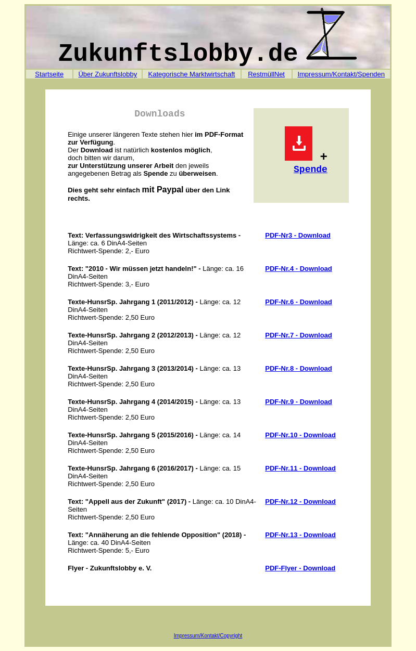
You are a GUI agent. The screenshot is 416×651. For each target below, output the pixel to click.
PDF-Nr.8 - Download (298, 368)
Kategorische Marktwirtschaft (191, 74)
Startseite (49, 74)
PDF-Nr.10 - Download (300, 435)
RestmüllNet (266, 74)
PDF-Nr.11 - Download (300, 468)
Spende (310, 169)
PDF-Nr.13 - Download (300, 535)
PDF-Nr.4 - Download (298, 268)
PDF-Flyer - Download (300, 568)
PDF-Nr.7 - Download (298, 335)
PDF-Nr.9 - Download (298, 402)
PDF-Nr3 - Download (298, 235)
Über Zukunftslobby (107, 74)
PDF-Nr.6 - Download (298, 302)
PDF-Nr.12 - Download (300, 501)
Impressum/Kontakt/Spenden (341, 74)
